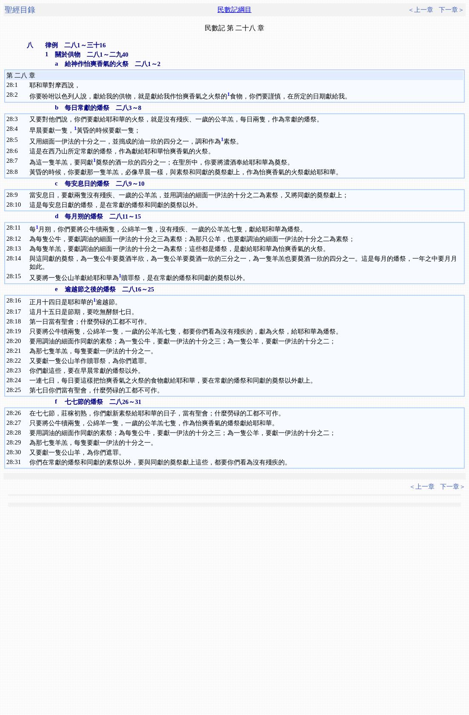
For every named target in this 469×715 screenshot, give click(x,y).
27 (17, 422)
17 (17, 311)
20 (17, 340)
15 (17, 276)
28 (17, 432)
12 (17, 238)
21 (17, 350)
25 (17, 389)
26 (17, 412)
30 (17, 452)
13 (17, 248)
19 (17, 331)
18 (17, 321)
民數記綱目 (234, 9)
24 (17, 380)
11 (17, 227)
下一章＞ (451, 9)
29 (17, 442)
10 (17, 204)
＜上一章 (420, 9)
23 (17, 370)
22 (17, 360)
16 (17, 300)
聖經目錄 (20, 10)
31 (17, 461)
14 (17, 258)
